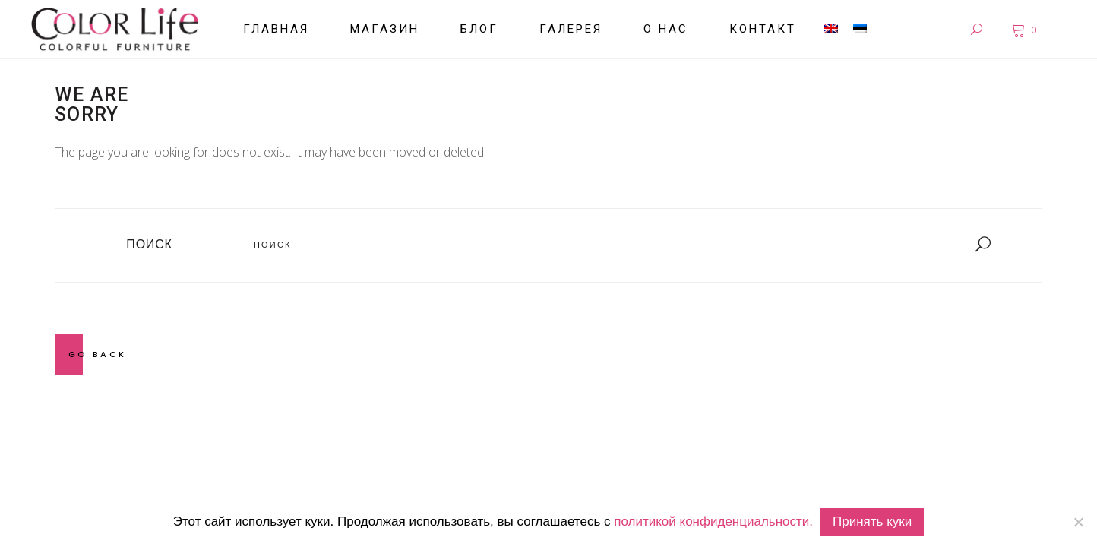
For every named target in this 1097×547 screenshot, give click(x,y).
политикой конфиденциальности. (713, 521)
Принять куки (872, 521)
